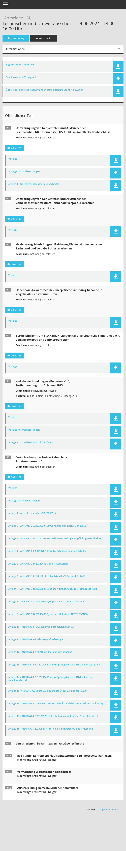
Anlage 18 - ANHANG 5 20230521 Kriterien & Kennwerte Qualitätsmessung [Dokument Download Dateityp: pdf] (50, 728)
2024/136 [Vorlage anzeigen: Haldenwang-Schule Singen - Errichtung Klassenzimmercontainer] (16, 264)
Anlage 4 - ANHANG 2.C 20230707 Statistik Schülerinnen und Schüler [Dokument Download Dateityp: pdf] (47, 551)
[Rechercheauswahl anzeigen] (28, 18)
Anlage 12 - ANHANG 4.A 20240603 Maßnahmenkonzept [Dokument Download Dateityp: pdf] (40, 652)
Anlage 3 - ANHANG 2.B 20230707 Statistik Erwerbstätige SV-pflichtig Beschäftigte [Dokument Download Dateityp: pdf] (55, 538)
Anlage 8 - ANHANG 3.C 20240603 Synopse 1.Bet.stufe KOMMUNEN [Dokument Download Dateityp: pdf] (46, 601)
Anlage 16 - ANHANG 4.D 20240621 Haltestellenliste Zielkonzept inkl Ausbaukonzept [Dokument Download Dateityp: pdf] (56, 703)
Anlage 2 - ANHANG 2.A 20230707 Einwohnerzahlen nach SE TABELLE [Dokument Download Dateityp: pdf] (47, 525)
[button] (118, 66)
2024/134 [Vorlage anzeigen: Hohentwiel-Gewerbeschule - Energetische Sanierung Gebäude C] (16, 310)
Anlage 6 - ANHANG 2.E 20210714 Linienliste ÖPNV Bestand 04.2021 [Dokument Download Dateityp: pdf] (46, 576)
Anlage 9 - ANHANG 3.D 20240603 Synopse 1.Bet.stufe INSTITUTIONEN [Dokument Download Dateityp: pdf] (48, 614)
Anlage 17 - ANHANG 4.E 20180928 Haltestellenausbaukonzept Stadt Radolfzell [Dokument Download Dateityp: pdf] (53, 716)
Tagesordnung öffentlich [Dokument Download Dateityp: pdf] (20, 64)
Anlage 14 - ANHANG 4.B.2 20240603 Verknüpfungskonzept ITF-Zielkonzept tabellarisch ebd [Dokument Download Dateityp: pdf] (50, 679)
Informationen (15, 49)
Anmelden (13, 18)
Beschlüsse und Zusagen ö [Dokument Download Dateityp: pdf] (21, 77)
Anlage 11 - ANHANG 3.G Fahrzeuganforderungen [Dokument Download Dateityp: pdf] (36, 639)
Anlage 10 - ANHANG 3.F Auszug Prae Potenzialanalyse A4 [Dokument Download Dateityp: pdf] (41, 626)
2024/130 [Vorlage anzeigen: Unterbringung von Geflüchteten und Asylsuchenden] (16, 218)
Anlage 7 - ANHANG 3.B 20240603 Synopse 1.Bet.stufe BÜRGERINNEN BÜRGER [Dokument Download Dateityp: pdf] (52, 589)
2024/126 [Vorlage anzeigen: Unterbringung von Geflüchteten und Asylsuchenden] (16, 148)
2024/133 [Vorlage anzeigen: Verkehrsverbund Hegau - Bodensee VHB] (16, 406)
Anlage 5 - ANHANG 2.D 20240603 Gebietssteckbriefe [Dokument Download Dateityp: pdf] (38, 563)
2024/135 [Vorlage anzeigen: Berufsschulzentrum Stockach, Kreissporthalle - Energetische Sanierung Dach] (16, 355)
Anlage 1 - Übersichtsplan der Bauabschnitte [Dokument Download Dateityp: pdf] (33, 184)
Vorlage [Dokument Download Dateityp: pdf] (12, 158)
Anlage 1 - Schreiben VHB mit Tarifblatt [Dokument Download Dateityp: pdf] (30, 442)
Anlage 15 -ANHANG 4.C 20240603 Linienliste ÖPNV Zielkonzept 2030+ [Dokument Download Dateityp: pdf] (48, 691)
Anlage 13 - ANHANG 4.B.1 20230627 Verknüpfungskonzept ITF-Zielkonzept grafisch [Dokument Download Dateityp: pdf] (55, 664)
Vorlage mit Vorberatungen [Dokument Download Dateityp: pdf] (24, 171)
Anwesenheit (43, 38)
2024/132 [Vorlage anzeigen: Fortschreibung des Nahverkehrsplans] (16, 477)
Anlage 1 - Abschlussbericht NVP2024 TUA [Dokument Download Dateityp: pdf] (32, 513)
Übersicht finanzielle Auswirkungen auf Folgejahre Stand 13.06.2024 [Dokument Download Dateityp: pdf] (44, 89)
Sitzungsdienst (107, 809)
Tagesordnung (16, 38)
